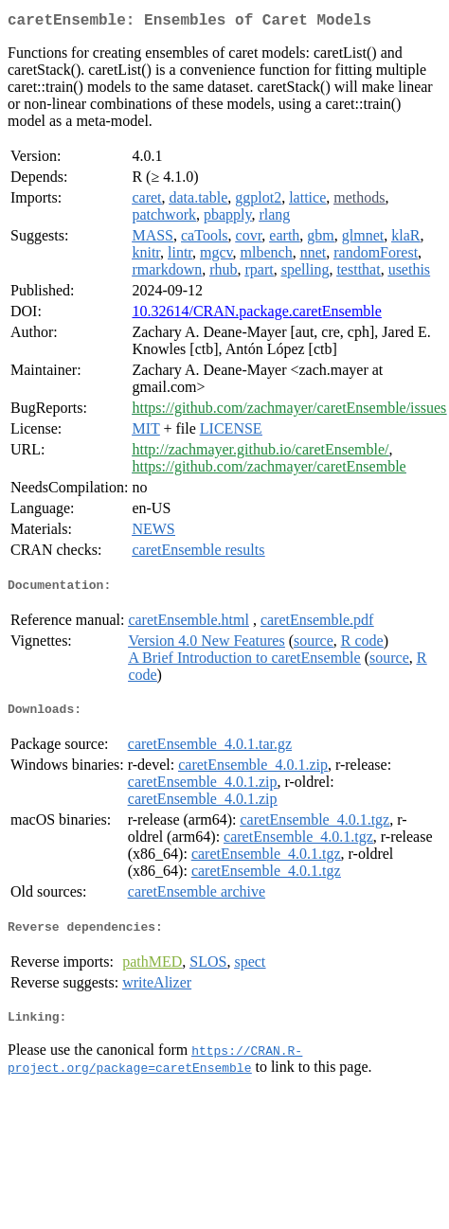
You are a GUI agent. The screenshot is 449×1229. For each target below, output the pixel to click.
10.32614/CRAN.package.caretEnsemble (256, 315)
